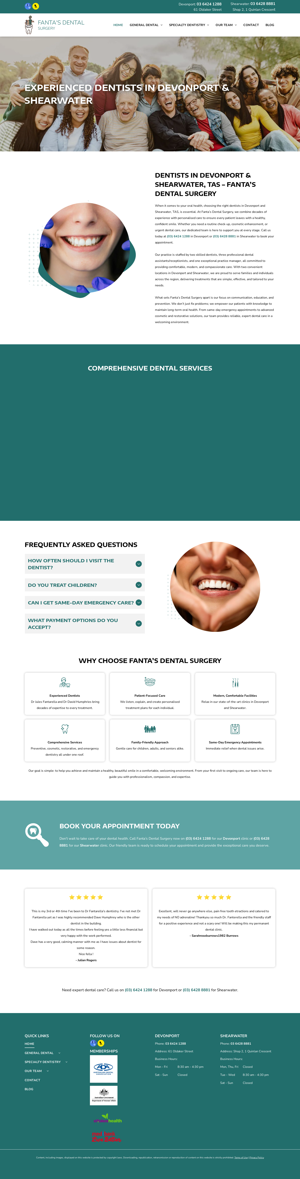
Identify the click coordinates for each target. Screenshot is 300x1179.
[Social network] (35, 7)
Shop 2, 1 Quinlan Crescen (253, 9)
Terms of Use (241, 1157)
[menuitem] (118, 25)
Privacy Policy (256, 1157)
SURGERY (46, 28)
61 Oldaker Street (208, 9)
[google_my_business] (28, 7)
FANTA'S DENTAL (61, 23)
